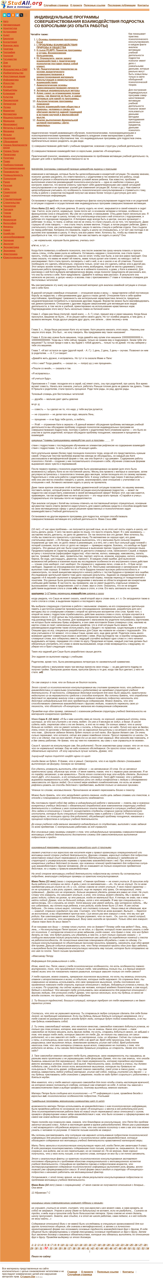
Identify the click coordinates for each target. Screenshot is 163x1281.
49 (124, 1248)
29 (31, 1248)
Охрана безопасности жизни (15, 146)
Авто (5, 21)
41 (88, 1248)
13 (76, 1245)
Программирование (14, 168)
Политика (8, 158)
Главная (72, 1272)
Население (9, 138)
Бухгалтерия (10, 42)
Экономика (9, 250)
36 (64, 1248)
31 (41, 1248)
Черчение (8, 240)
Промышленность (13, 175)
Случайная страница (56, 5)
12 (71, 1245)
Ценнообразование (13, 237)
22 (117, 1245)
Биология (8, 38)
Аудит (6, 35)
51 (134, 1248)
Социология (9, 192)
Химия (6, 230)
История (7, 86)
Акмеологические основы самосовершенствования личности (58, 86)
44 (101, 1248)
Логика (7, 107)
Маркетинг (9, 110)
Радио (6, 182)
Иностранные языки (14, 76)
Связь (6, 189)
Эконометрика (11, 247)
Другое (7, 66)
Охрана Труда (11, 151)
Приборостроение (13, 165)
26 (136, 1245)
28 (145, 1245)
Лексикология (10, 100)
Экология (8, 244)
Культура (8, 97)
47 (115, 1248)
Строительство (11, 202)
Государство (10, 59)
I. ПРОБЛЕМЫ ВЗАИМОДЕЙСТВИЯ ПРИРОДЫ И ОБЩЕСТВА (57, 46)
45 (106, 1248)
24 (127, 1245)
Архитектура (10, 28)
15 (85, 1245)
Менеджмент (10, 124)
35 (60, 1248)
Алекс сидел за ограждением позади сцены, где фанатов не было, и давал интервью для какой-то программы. (59, 96)
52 (138, 1248)
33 (51, 1248)
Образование (10, 141)
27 (140, 1245)
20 (108, 1245)
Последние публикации (122, 5)
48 (120, 1248)
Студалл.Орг (27, 1276)
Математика (10, 114)
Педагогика (9, 154)
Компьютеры (10, 90)
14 (80, 1245)
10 (62, 1245)
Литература (9, 104)
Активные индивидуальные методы (58, 90)
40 (83, 1248)
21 (113, 1245)
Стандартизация (12, 199)
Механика (8, 131)
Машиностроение (13, 117)
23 (122, 1245)
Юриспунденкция (12, 257)
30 (36, 1248)
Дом (5, 62)
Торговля (8, 209)
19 (104, 1245)
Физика (7, 216)
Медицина (8, 121)
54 (147, 1248)
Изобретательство (13, 73)
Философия (9, 223)
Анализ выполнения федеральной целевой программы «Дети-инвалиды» (57, 123)
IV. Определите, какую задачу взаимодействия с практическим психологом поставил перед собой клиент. (57, 62)
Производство (11, 171)
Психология (9, 178)
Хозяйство (9, 233)
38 (74, 1248)
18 (99, 1245)
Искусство (8, 83)
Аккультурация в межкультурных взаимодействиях (56, 81)
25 (131, 1245)
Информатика (11, 79)
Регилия (7, 185)
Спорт (6, 195)
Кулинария (9, 93)
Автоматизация (11, 25)
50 (129, 1248)
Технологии (9, 206)
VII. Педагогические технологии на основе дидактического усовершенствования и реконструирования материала (57, 73)
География (9, 52)
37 (69, 1248)
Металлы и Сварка (13, 128)
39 (78, 1248)
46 (111, 1248)
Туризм (7, 213)
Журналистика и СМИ (15, 69)
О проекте (76, 5)
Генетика (8, 49)
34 (55, 1248)
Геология (8, 55)
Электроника (10, 254)
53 (143, 1248)
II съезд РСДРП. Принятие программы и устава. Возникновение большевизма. (59, 53)
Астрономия (10, 31)
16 (90, 1245)
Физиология (9, 219)
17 (94, 1245)
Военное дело (11, 45)
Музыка (7, 134)
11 (67, 1245)
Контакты (143, 5)
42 (92, 1248)
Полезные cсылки (94, 5)
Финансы (8, 226)
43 (97, 1248)
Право (6, 161)
